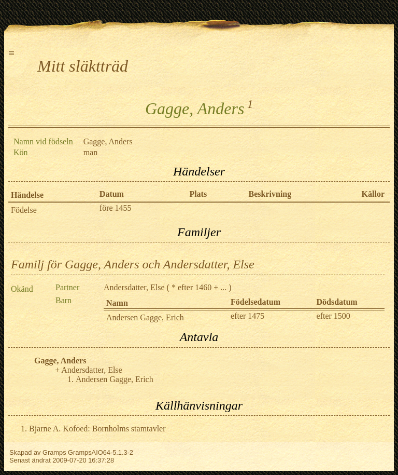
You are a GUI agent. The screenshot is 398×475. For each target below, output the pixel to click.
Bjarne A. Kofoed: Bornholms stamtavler (97, 428)
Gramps (54, 452)
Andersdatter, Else (134, 287)
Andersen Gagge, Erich (145, 317)
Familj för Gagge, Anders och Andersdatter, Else (132, 264)
